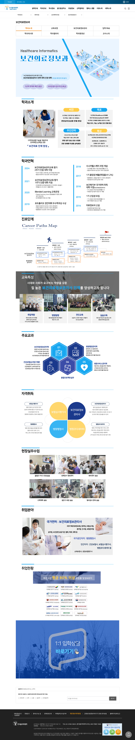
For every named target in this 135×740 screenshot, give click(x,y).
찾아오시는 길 (37, 713)
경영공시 (27, 713)
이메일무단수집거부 (61, 713)
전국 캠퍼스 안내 (21, 2)
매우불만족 (45, 698)
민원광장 (17, 715)
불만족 (38, 698)
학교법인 (10, 2)
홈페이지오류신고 (115, 713)
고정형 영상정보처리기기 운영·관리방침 (95, 713)
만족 (28, 698)
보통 (33, 698)
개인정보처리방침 (75, 714)
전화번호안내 (48, 713)
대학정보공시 (18, 713)
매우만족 (22, 698)
